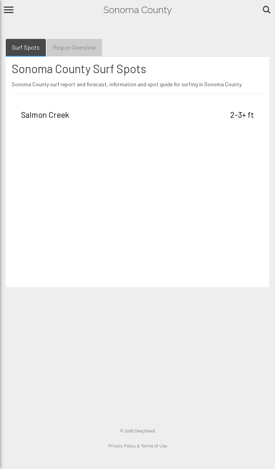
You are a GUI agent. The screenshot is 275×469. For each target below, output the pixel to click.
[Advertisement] (137, 206)
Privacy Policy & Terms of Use (137, 446)
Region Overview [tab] (74, 47)
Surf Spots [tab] (26, 47)
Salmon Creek (45, 114)
